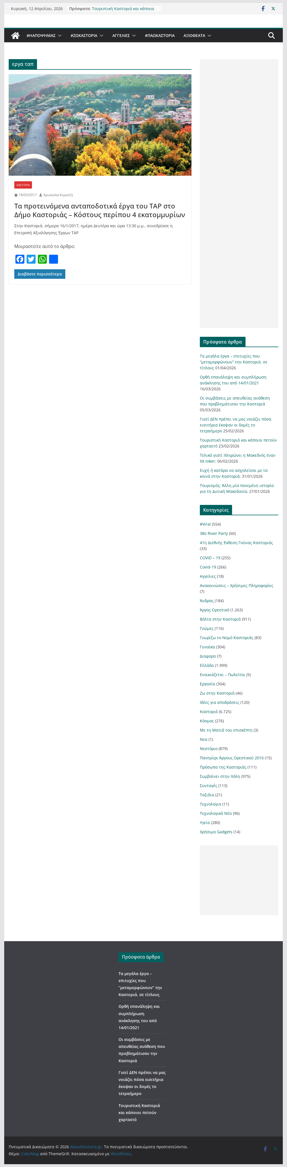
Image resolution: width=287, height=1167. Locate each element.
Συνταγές (208, 785)
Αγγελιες (121, 35)
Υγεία (205, 822)
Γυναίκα (207, 646)
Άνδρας (207, 600)
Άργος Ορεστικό (214, 609)
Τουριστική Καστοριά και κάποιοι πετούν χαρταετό (123, 11)
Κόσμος (207, 720)
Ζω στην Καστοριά (217, 693)
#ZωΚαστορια (84, 35)
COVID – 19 (210, 557)
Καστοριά (23, 185)
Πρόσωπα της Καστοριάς (223, 767)
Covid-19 (208, 567)
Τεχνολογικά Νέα (216, 813)
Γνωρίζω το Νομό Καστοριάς (226, 637)
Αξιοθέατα (194, 35)
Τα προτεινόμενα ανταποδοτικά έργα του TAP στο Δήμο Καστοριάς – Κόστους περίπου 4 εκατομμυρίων (99, 210)
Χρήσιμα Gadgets (216, 831)
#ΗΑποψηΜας (41, 35)
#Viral (205, 524)
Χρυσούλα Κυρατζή (58, 194)
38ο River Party (214, 533)
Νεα (203, 739)
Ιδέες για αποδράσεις (219, 702)
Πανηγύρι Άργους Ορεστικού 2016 (232, 757)
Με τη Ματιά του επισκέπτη (226, 730)
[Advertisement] (239, 193)
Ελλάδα (207, 665)
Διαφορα (208, 656)
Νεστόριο (208, 748)
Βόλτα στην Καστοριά (220, 619)
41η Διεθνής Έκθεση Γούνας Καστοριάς (236, 542)
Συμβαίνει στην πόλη (220, 776)
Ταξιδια (207, 794)
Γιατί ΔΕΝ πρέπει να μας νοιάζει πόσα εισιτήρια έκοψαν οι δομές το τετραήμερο (235, 424)
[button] (58, 36)
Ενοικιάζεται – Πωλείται (222, 674)
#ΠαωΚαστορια (160, 35)
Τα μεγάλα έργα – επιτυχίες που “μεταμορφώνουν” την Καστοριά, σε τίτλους (233, 361)
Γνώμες (207, 628)
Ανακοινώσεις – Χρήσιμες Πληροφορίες (236, 585)
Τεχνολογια (210, 804)
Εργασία (207, 683)
